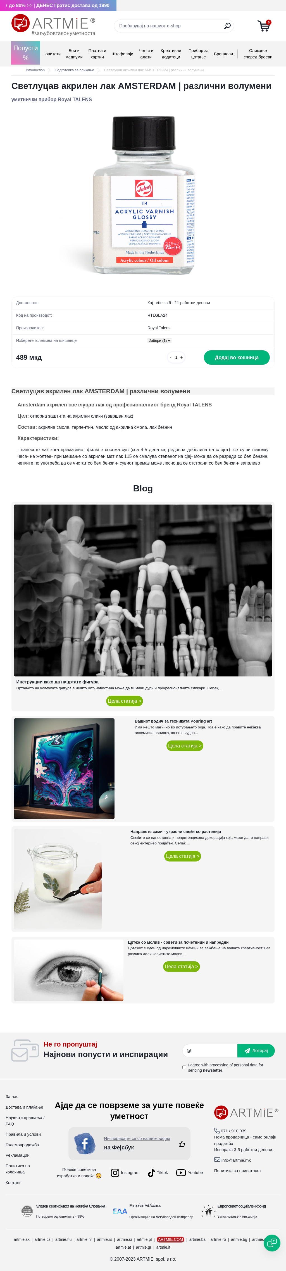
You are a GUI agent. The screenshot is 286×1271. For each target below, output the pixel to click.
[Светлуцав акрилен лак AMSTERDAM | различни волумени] (143, 195)
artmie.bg (239, 1239)
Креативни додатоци (171, 53)
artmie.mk (260, 1239)
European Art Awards (145, 1205)
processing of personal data (233, 1065)
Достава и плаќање (24, 1107)
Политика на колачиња (18, 1169)
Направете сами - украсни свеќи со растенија (175, 831)
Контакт (13, 1182)
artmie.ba (197, 1239)
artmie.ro (218, 1239)
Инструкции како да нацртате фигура (57, 682)
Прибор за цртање (199, 53)
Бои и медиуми (73, 53)
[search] (227, 28)
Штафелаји (122, 53)
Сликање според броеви (258, 53)
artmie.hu (63, 1239)
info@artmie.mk (236, 1160)
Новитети (51, 53)
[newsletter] (256, 1050)
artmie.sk (22, 1239)
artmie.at (123, 1247)
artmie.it (163, 1247)
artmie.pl (144, 1239)
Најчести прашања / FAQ (25, 1120)
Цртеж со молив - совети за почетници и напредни (178, 942)
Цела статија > (124, 701)
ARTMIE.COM (170, 1239)
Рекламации (18, 1155)
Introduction (35, 70)
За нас (12, 1096)
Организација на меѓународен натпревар (161, 1217)
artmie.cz (43, 1239)
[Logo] (53, 25)
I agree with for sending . (225, 1068)
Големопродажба (22, 1144)
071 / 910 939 (234, 1130)
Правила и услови (23, 1134)
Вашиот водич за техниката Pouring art (173, 721)
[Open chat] (272, 1243)
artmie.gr (143, 1247)
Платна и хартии (97, 53)
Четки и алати (146, 53)
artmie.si (124, 1239)
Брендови (223, 53)
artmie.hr (84, 1239)
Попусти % (25, 52)
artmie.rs (104, 1239)
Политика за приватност (237, 1170)
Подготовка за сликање (74, 70)
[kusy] (176, 357)
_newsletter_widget (113, 1050)
